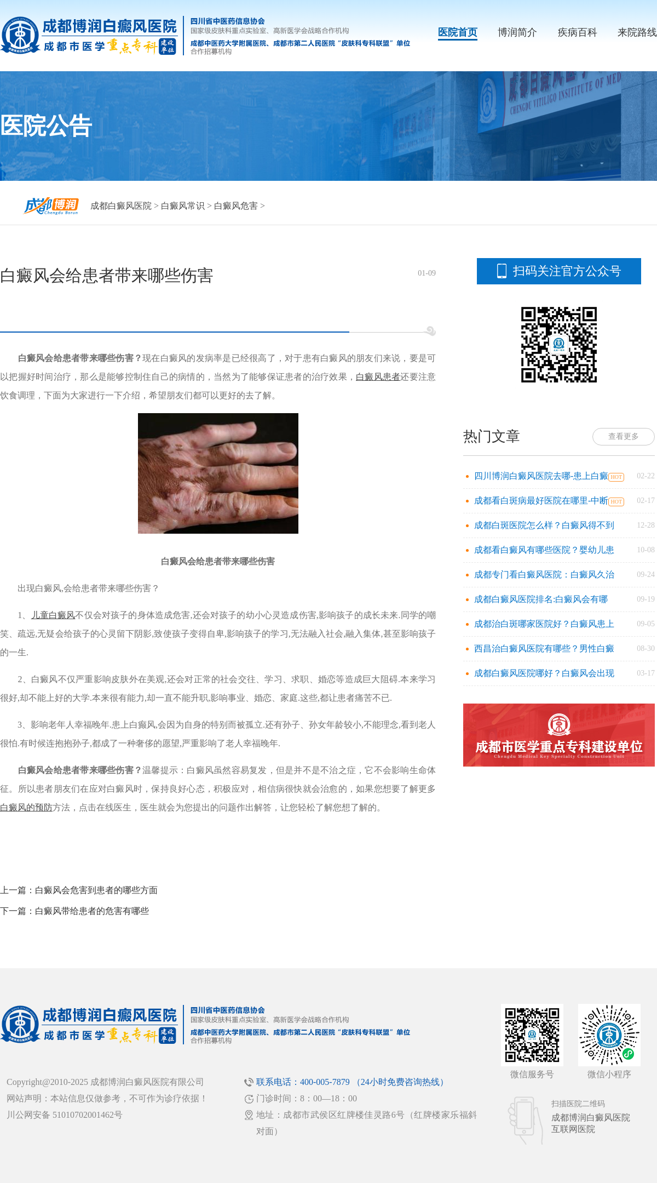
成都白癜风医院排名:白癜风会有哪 (541, 599)
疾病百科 (577, 32)
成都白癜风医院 (121, 205)
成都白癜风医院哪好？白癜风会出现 (544, 673)
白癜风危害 (236, 205)
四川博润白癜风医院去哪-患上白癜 (541, 476)
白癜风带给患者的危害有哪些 (92, 911)
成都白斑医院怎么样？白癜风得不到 (544, 525)
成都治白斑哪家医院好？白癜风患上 (544, 623)
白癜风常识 (183, 205)
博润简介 (517, 32)
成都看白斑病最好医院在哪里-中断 (541, 500)
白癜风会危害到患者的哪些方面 (96, 890)
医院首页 (457, 32)
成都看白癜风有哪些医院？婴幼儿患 (544, 550)
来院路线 (637, 32)
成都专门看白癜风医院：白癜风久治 (544, 574)
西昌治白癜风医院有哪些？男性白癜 (544, 648)
